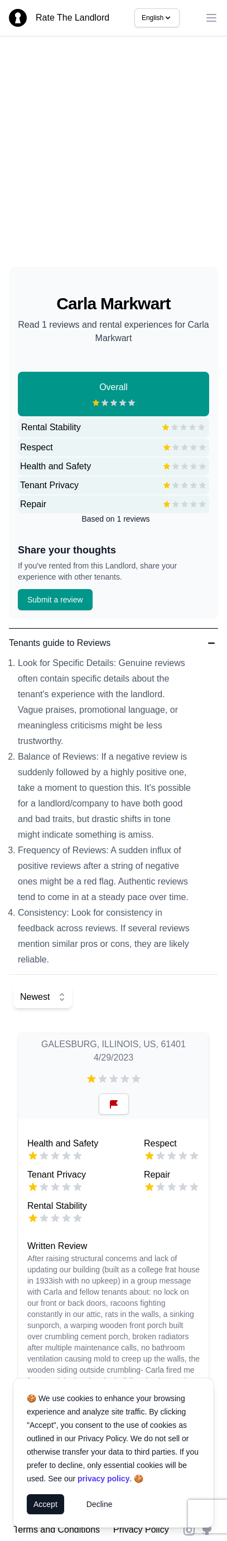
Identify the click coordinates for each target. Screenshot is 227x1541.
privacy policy (103, 1478)
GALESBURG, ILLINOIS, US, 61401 (113, 1044)
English (157, 17)
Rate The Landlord (72, 17)
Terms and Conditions (56, 1529)
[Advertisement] (104, 155)
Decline (99, 1504)
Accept (45, 1504)
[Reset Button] (114, 1104)
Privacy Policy (141, 1529)
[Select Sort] (42, 997)
